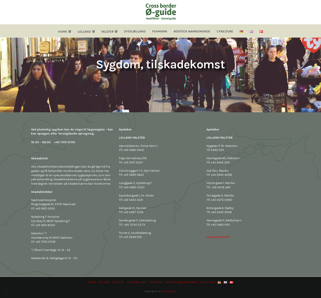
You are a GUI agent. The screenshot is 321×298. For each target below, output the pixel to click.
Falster (118, 282)
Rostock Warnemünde (181, 282)
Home (92, 282)
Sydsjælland (136, 282)
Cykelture (207, 282)
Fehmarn (155, 282)
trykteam (170, 291)
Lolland (104, 282)
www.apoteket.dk (218, 237)
